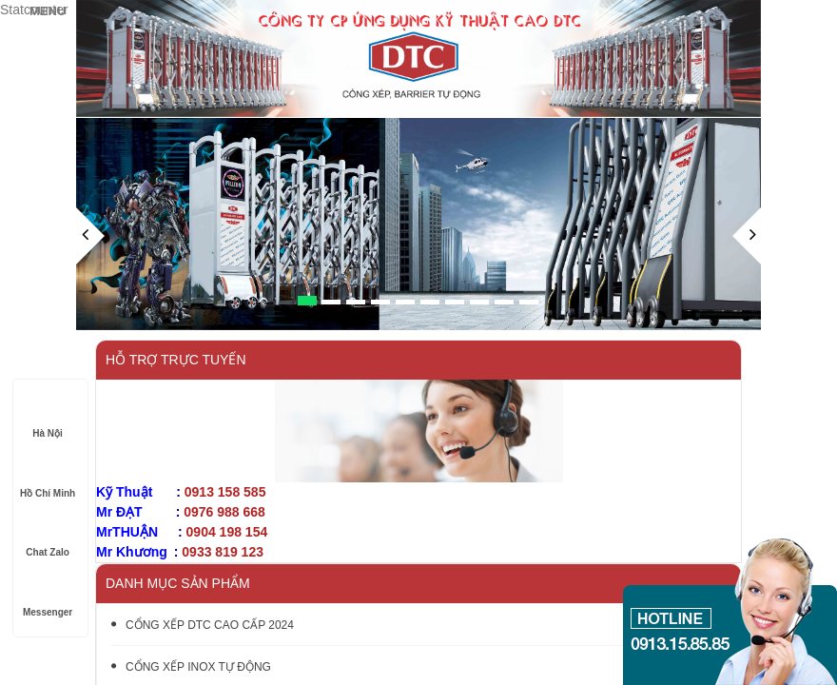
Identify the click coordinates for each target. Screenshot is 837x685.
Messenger (47, 594)
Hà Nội (47, 415)
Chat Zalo (47, 534)
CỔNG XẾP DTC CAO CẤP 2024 (202, 625)
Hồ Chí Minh (47, 475)
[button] (90, 269)
